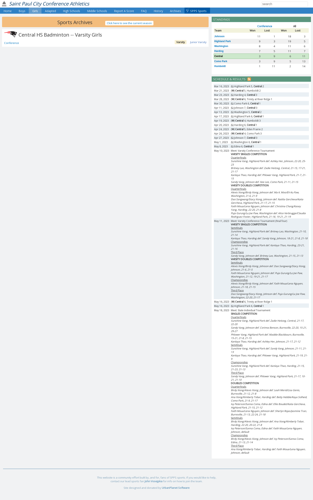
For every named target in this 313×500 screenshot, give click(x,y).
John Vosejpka (153, 481)
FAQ (144, 11)
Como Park (220, 61)
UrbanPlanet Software (176, 488)
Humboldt (220, 66)
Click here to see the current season (129, 23)
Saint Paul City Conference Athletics (49, 3)
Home (7, 11)
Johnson (219, 36)
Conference (11, 43)
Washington (221, 46)
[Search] (285, 4)
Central (218, 56)
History (158, 11)
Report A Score (124, 11)
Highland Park (222, 41)
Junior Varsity (198, 42)
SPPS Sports (198, 11)
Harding (219, 51)
